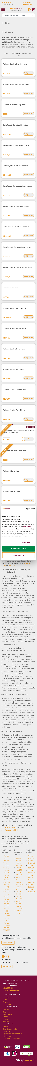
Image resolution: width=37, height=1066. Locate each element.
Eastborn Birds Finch (10, 288)
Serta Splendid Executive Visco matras (16, 227)
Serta (3, 566)
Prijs (18, 56)
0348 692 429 (9, 828)
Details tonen (26, 542)
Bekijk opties (28, 73)
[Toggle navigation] (3, 9)
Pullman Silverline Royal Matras (14, 349)
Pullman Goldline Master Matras (14, 390)
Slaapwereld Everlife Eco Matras (14, 451)
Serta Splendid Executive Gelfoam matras (18, 267)
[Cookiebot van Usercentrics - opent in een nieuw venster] (26, 509)
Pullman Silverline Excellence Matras (16, 84)
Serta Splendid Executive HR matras (16, 206)
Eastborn (11, 566)
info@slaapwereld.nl (9, 830)
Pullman (27, 563)
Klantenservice (8, 943)
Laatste (24, 53)
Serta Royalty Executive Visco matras (16, 166)
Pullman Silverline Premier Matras (15, 64)
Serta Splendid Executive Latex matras (16, 247)
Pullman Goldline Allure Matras (14, 369)
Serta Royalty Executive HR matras (15, 125)
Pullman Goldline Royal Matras (14, 410)
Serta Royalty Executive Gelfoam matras (17, 186)
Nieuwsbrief (7, 966)
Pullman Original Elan (11, 471)
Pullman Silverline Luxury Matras (14, 105)
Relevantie (16, 53)
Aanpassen (18, 555)
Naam (30, 53)
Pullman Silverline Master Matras (14, 329)
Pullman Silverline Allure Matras (14, 308)
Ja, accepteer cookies (18, 549)
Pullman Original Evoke (11, 491)
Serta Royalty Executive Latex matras (16, 145)
